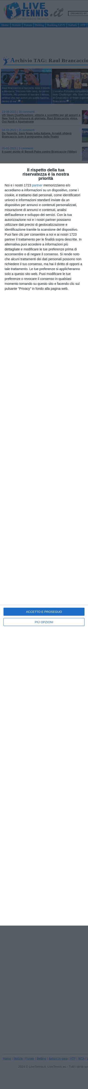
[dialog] (44, 544)
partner (37, 185)
